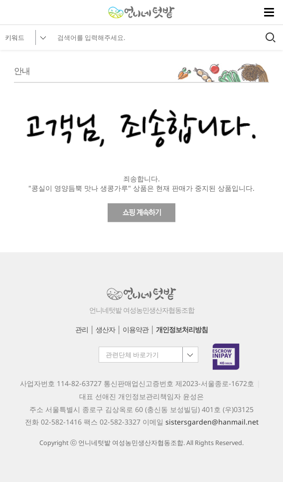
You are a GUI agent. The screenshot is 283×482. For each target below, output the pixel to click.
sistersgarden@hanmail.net (212, 422)
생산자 (105, 329)
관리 (81, 329)
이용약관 (135, 329)
